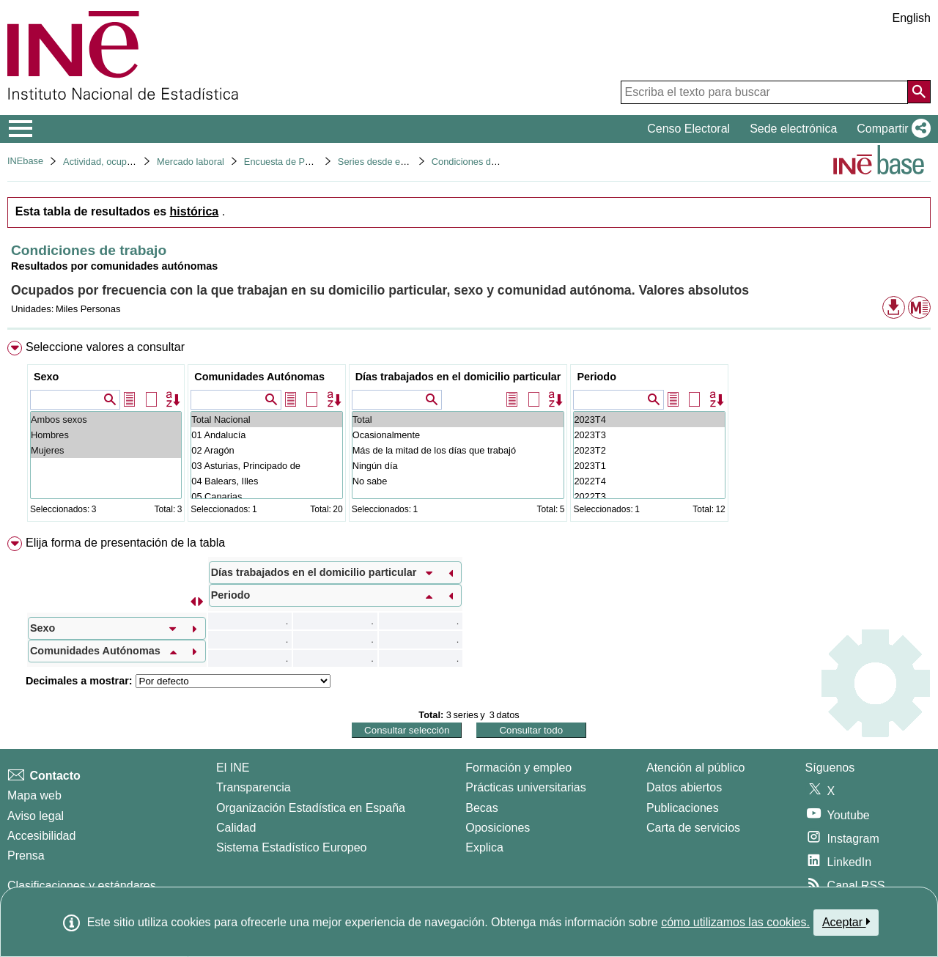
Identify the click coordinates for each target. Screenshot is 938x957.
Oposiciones (497, 827)
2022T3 (649, 496)
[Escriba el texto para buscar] (764, 92)
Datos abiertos (684, 787)
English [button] (912, 18)
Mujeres (106, 450)
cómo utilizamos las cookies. (735, 922)
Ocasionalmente (458, 435)
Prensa (26, 855)
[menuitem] (469, 434)
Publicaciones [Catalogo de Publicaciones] (682, 808)
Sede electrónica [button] (793, 128)
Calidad (236, 827)
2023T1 (649, 465)
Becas (481, 808)
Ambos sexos (106, 419)
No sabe (458, 481)
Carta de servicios (693, 827)
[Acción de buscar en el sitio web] (919, 91)
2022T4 (649, 481)
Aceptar (846, 921)
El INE (232, 767)
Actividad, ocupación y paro (120, 161)
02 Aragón (266, 450)
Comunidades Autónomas (259, 377)
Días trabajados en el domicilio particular (458, 377)
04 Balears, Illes (266, 481)
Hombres (106, 435)
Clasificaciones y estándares (81, 885)
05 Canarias (266, 496)
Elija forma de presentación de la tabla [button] (125, 542)
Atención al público (695, 767)
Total (458, 419)
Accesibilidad (41, 835)
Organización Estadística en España (310, 808)
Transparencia (253, 787)
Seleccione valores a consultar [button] (105, 347)
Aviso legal (35, 816)
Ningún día (458, 465)
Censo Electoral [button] (688, 128)
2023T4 (649, 419)
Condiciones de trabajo (480, 161)
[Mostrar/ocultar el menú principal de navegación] (20, 129)
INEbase (25, 160)
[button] (891, 129)
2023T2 (649, 450)
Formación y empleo (518, 767)
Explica (484, 847)
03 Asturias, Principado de (266, 465)
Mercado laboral (190, 161)
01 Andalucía (266, 435)
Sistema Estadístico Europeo (291, 847)
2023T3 (649, 435)
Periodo (596, 377)
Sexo (46, 377)
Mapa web (34, 795)
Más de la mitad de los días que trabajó (458, 450)
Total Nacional (266, 419)
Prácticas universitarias (525, 787)
